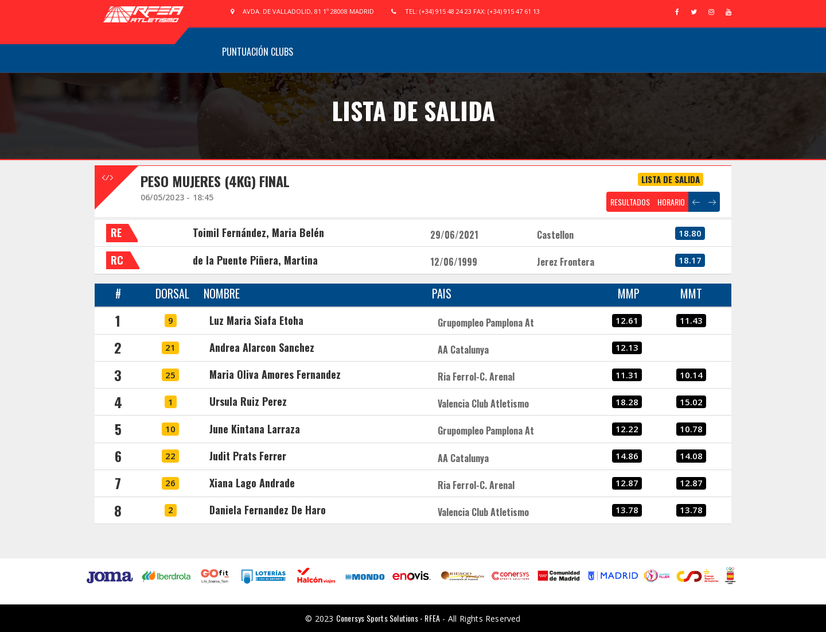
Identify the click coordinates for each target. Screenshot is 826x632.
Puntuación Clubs (257, 52)
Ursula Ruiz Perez (248, 401)
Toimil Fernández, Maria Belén (258, 232)
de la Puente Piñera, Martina (255, 260)
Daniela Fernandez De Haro (267, 509)
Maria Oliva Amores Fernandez (275, 374)
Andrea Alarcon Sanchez (261, 347)
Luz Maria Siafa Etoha (256, 320)
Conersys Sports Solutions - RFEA (388, 618)
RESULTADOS (630, 202)
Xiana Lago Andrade (252, 482)
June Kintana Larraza (254, 428)
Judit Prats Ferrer (247, 455)
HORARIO (671, 202)
